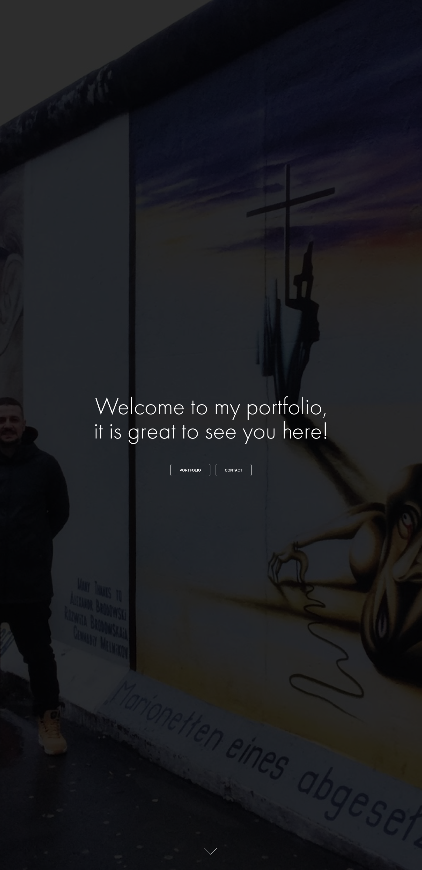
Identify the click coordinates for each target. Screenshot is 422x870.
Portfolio (190, 470)
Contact (234, 470)
